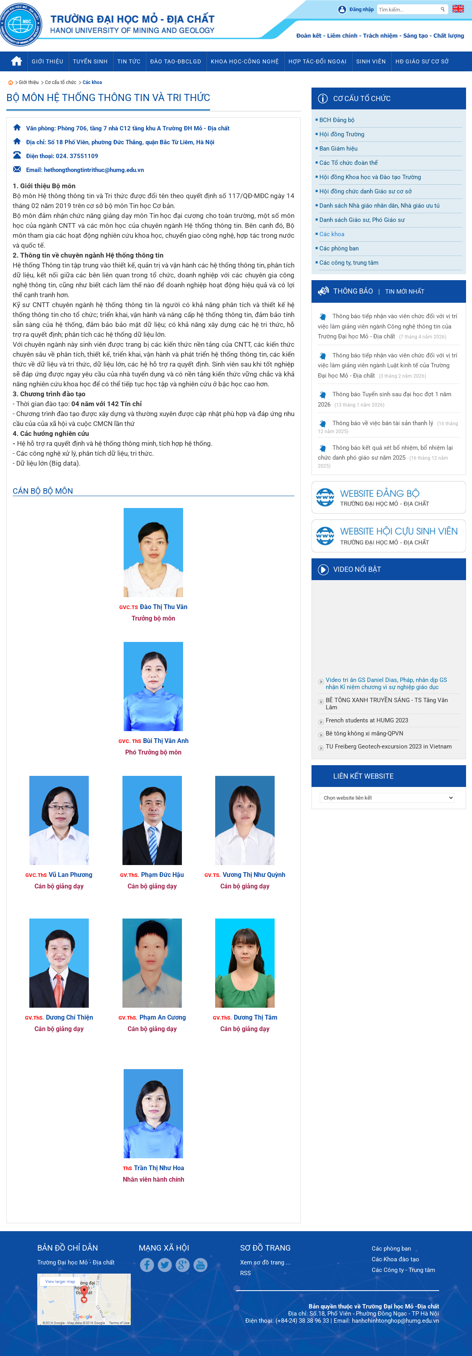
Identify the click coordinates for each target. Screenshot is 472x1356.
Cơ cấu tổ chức (60, 82)
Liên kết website (363, 776)
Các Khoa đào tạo (395, 1259)
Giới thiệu (29, 82)
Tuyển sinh (90, 61)
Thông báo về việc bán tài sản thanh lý (383, 423)
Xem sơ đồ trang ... (265, 1262)
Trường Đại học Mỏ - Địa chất (76, 1262)
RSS (245, 1273)
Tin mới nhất (404, 291)
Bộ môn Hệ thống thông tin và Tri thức (108, 97)
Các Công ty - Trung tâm (403, 1270)
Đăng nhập (362, 9)
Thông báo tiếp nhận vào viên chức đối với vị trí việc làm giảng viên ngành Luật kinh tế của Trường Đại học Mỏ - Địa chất (387, 365)
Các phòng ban (391, 1248)
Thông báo (353, 291)
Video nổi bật (357, 569)
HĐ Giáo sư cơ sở (422, 61)
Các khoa (92, 82)
